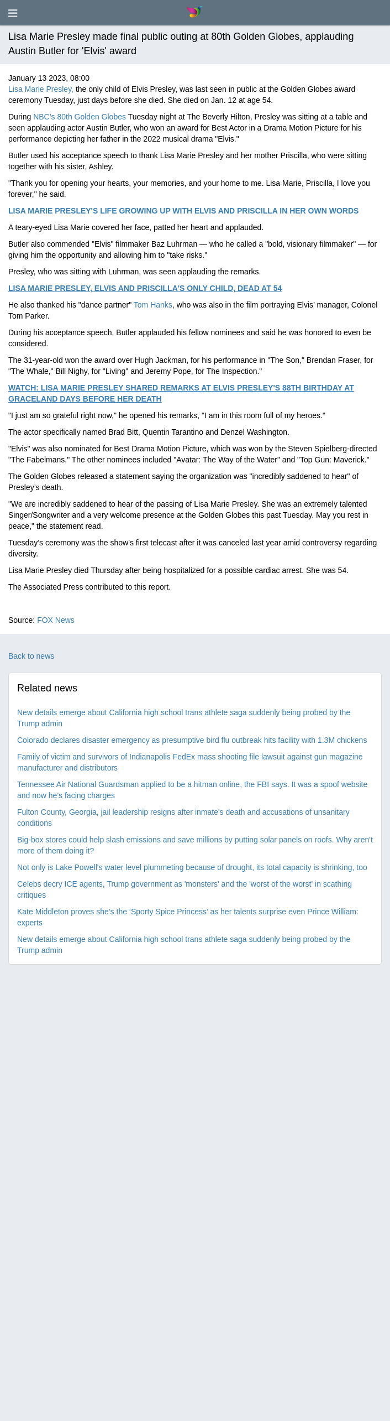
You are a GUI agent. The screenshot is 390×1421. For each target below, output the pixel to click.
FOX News (56, 620)
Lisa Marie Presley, (40, 89)
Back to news (31, 656)
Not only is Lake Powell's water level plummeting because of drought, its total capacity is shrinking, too (192, 867)
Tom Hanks (153, 304)
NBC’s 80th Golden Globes (79, 116)
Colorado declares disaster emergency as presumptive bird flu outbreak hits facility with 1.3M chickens (192, 740)
